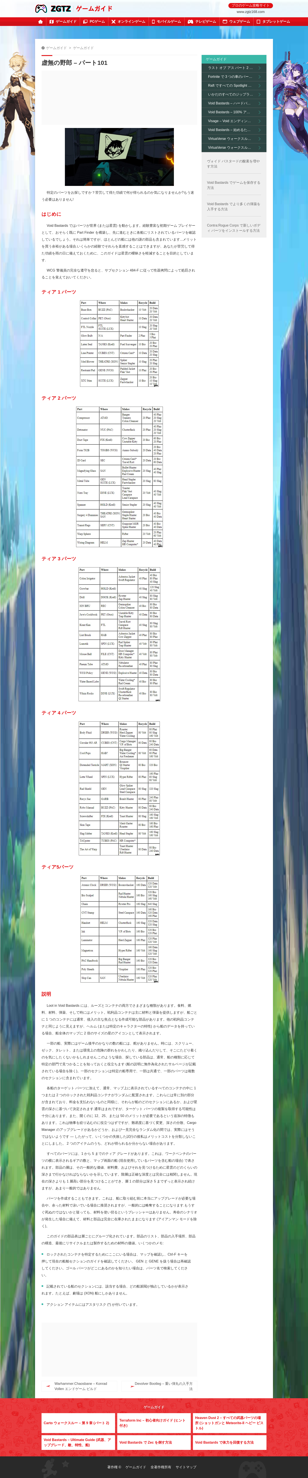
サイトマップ (186, 1467)
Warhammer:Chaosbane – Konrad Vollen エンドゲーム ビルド (81, 1386)
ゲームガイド (56, 48)
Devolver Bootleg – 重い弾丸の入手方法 (155, 1386)
